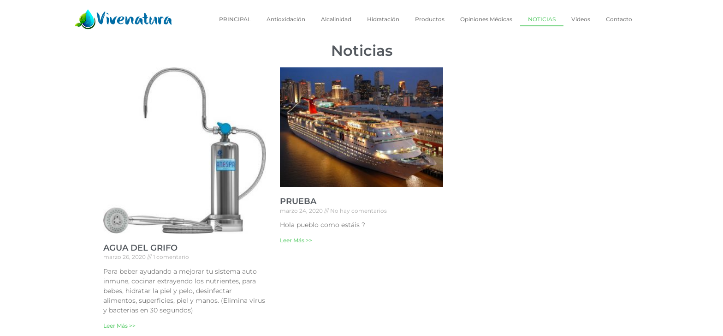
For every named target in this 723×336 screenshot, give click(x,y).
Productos (429, 19)
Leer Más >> (119, 325)
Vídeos (580, 19)
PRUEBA (298, 201)
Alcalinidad (336, 19)
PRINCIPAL (235, 19)
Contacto (619, 19)
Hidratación (383, 19)
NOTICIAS (542, 19)
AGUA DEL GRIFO (140, 248)
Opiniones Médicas (486, 19)
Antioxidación (286, 19)
